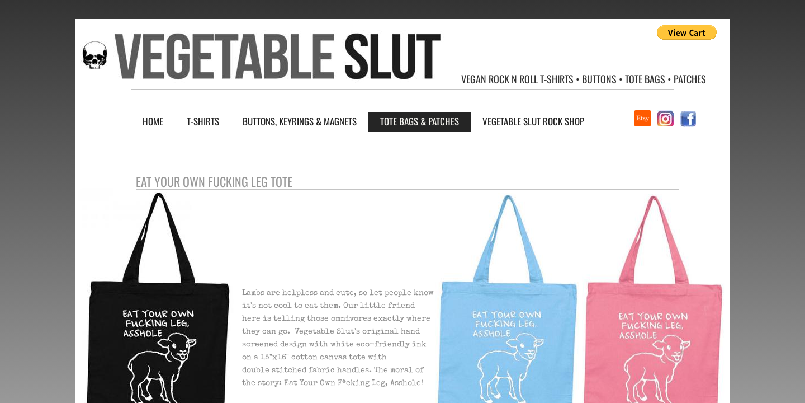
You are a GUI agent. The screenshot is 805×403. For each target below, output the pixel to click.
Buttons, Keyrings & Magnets (300, 121)
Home (153, 121)
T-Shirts (203, 121)
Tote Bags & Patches (419, 121)
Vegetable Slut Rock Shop (533, 121)
